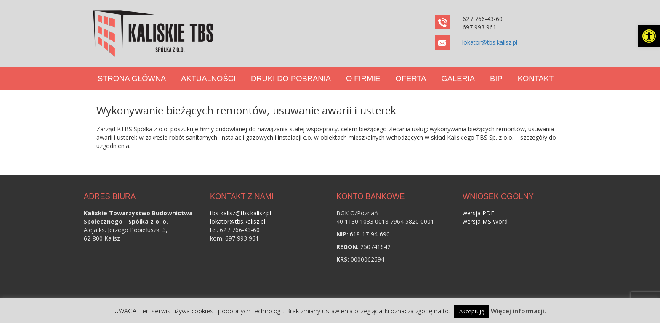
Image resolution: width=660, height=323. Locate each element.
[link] (649, 36)
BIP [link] (496, 78)
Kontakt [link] (536, 78)
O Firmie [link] (363, 78)
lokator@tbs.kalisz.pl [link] (489, 42)
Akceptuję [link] (471, 311)
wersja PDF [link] (478, 213)
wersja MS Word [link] (485, 221)
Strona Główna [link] (132, 78)
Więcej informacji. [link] (518, 311)
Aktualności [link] (208, 78)
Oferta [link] (411, 78)
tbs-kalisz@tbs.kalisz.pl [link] (240, 213)
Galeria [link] (458, 78)
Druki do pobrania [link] (291, 78)
